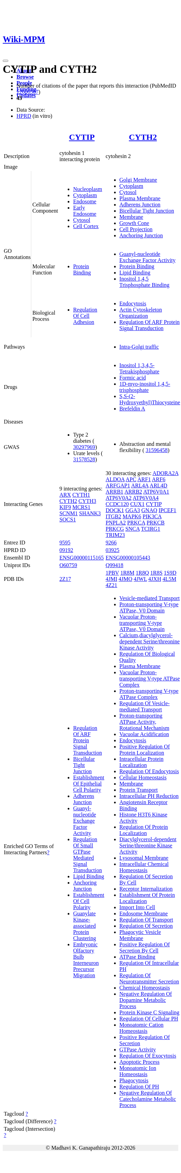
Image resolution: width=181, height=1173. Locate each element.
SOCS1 (67, 519)
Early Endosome (85, 211)
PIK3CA (152, 516)
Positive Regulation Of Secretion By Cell (145, 947)
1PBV (112, 573)
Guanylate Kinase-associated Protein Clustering (84, 926)
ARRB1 (115, 492)
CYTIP (82, 137)
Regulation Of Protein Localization (144, 830)
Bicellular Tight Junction (147, 211)
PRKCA (136, 523)
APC (131, 479)
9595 (64, 542)
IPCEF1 (168, 510)
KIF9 (65, 507)
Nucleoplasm (87, 189)
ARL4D (159, 485)
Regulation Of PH (139, 1087)
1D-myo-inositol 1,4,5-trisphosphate (145, 387)
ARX (65, 495)
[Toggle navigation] (5, 61)
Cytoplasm (85, 195)
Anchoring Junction (141, 235)
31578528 (84, 459)
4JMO (125, 579)
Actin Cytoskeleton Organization (141, 313)
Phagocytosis (134, 1080)
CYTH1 (81, 495)
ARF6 (158, 479)
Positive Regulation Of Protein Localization (145, 750)
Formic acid (133, 378)
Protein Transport (139, 790)
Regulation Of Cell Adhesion (85, 316)
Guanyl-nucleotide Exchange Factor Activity (148, 257)
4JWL (140, 579)
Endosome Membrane (144, 913)
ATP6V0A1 (156, 492)
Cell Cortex (86, 226)
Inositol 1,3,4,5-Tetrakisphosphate (139, 368)
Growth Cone (134, 223)
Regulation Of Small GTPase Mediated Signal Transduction (87, 854)
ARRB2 (133, 492)
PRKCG (115, 529)
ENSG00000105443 (128, 558)
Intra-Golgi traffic (139, 347)
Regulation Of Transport (146, 920)
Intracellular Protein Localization (141, 762)
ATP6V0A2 (119, 498)
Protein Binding (82, 269)
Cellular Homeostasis (143, 777)
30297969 (84, 447)
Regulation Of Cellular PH (149, 1019)
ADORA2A (165, 473)
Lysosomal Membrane (144, 858)
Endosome (85, 201)
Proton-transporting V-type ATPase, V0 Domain (149, 607)
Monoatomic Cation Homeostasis (141, 1028)
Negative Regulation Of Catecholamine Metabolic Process (148, 1099)
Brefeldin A (132, 408)
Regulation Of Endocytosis (149, 771)
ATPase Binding (137, 957)
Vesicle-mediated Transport (150, 598)
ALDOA (115, 479)
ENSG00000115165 (81, 558)
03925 (113, 550)
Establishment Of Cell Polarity (88, 901)
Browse (25, 77)
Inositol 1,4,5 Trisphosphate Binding (145, 282)
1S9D (170, 573)
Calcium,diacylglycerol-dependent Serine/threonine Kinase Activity (150, 641)
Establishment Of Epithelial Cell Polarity (88, 784)
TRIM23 (115, 535)
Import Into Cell (137, 907)
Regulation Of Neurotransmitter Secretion (149, 978)
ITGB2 (113, 516)
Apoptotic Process (140, 1062)
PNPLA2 (116, 523)
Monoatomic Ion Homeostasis (138, 1071)
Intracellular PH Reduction (149, 796)
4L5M (169, 579)
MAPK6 (132, 516)
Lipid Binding (135, 272)
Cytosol (81, 220)
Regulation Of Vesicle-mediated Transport (145, 706)
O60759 (68, 565)
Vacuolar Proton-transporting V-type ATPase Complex (150, 678)
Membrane (131, 217)
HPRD (23, 116)
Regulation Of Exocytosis (148, 1056)
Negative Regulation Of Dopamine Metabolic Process (146, 1000)
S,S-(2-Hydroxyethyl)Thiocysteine (150, 399)
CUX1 (137, 504)
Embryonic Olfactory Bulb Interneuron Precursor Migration (86, 959)
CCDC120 (117, 504)
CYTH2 (143, 137)
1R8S (156, 573)
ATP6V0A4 (146, 498)
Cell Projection (136, 229)
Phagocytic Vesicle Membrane (140, 935)
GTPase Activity (138, 1049)
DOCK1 (115, 510)
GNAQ (149, 510)
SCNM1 (68, 513)
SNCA (132, 529)
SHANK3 (90, 513)
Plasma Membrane (140, 198)
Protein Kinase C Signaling (150, 1012)
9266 (111, 542)
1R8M (127, 573)
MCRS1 (81, 507)
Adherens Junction (140, 204)
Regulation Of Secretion (146, 926)
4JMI (111, 579)
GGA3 (132, 510)
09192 (66, 550)
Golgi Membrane (138, 180)
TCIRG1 (150, 529)
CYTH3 (87, 501)
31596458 (157, 450)
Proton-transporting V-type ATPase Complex (149, 694)
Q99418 (115, 565)
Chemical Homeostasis (145, 988)
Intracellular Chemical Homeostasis (144, 867)
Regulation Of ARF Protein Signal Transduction (150, 325)
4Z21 (111, 585)
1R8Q (142, 573)
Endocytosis (133, 303)
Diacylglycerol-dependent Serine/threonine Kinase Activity (148, 845)
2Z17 (65, 579)
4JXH (154, 579)
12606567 (27, 92)
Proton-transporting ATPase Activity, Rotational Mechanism (144, 722)
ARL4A (140, 485)
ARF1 (144, 479)
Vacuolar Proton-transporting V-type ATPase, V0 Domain (142, 623)
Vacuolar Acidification (144, 734)
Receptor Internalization (146, 889)
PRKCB (156, 523)
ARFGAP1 (118, 485)
